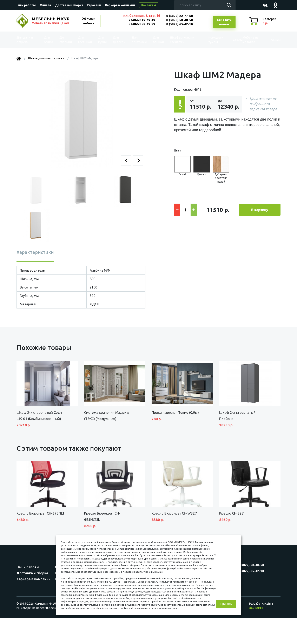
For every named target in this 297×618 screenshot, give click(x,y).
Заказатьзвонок (224, 22)
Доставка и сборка (69, 5)
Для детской (118, 40)
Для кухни (101, 40)
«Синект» (256, 608)
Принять (226, 603)
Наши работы (25, 5)
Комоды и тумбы (208, 40)
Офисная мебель (88, 21)
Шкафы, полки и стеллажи (180, 40)
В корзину (259, 210)
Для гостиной (85, 40)
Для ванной (156, 40)
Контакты (148, 5)
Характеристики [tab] (35, 252)
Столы (229, 39)
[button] (126, 160)
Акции (271, 39)
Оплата (45, 5)
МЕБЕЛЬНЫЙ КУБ (51, 20)
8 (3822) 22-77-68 (179, 16)
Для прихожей (138, 40)
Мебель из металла (247, 40)
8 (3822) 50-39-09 (141, 24)
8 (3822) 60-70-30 (141, 19)
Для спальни (66, 40)
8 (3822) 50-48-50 (179, 20)
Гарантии (94, 5)
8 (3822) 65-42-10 (179, 24)
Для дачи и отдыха (28, 40)
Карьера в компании (120, 5)
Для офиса (49, 40)
